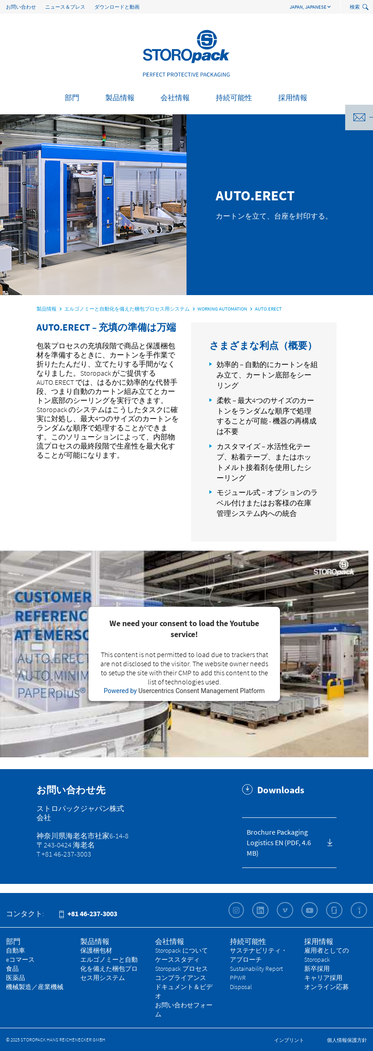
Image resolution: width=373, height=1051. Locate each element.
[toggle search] (366, 7)
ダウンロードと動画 (117, 7)
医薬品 (15, 978)
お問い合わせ (21, 7)
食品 (12, 968)
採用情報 (292, 97)
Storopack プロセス (181, 968)
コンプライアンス (180, 978)
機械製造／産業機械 (34, 987)
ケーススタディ (177, 959)
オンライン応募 (326, 987)
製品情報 (120, 97)
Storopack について (181, 950)
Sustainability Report (256, 968)
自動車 (15, 950)
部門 (72, 97)
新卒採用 (317, 968)
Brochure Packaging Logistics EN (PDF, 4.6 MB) (279, 842)
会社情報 (175, 97)
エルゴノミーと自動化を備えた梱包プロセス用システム (109, 968)
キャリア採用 (323, 978)
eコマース (20, 959)
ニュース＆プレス (65, 7)
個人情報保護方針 (347, 1040)
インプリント (289, 1040)
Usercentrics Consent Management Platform (201, 690)
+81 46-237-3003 (88, 913)
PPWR (238, 978)
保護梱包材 (96, 950)
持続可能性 (234, 97)
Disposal (241, 987)
